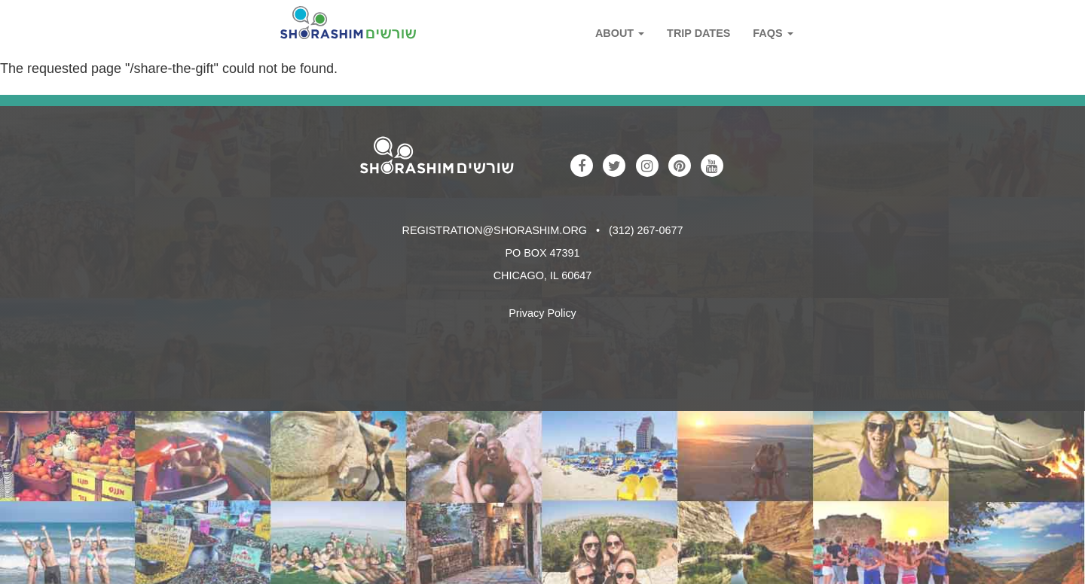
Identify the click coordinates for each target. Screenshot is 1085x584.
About (619, 33)
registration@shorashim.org (494, 230)
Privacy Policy (542, 313)
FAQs (773, 33)
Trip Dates (698, 33)
